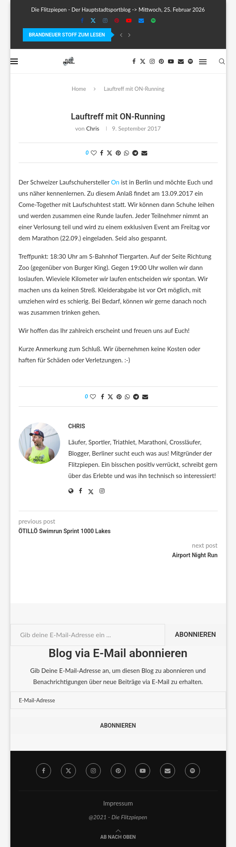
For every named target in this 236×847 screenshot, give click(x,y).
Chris (93, 128)
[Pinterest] (116, 20)
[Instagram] (105, 20)
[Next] (129, 34)
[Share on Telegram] (135, 152)
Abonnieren (195, 634)
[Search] (222, 61)
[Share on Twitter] (109, 152)
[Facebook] (81, 20)
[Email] (141, 20)
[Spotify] (153, 20)
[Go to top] (118, 836)
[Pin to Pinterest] (118, 152)
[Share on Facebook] (101, 152)
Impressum (118, 803)
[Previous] (121, 34)
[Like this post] (94, 152)
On (115, 182)
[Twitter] (93, 20)
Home (79, 88)
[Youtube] (128, 20)
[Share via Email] (144, 152)
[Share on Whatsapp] (126, 152)
